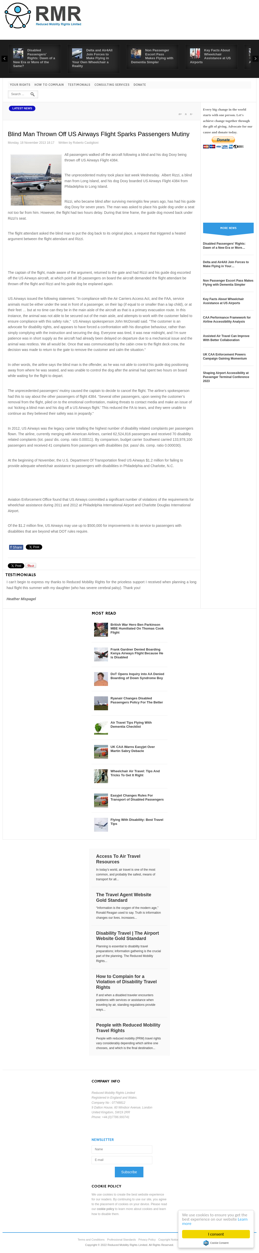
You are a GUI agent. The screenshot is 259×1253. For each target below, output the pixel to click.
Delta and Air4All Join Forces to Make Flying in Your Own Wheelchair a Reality (92, 58)
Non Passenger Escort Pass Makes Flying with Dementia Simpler (152, 56)
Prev (4, 58)
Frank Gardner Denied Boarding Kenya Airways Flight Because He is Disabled (137, 653)
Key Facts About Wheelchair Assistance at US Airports (210, 56)
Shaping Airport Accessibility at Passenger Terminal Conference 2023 (226, 377)
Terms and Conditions (91, 1239)
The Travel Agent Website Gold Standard (123, 897)
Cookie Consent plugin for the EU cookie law (216, 1243)
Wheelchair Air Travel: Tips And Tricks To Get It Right (135, 773)
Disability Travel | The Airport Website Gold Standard (127, 936)
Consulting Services (112, 85)
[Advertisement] (102, 254)
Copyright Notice (168, 1239)
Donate (140, 85)
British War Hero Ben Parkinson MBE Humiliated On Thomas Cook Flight (137, 628)
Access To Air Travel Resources (118, 859)
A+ (180, 114)
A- (191, 114)
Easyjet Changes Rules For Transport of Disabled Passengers (137, 797)
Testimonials (79, 85)
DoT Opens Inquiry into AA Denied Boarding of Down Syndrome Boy (137, 676)
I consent (216, 1234)
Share (16, 547)
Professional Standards (121, 1239)
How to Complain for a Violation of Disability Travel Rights (126, 982)
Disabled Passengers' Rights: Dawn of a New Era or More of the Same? (34, 58)
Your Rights (20, 85)
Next (255, 58)
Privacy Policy (147, 1239)
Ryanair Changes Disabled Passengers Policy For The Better (137, 700)
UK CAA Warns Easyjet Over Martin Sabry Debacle (133, 749)
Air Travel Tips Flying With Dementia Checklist (131, 724)
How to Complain (49, 85)
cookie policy (105, 1209)
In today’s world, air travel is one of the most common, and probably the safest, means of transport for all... (125, 874)
